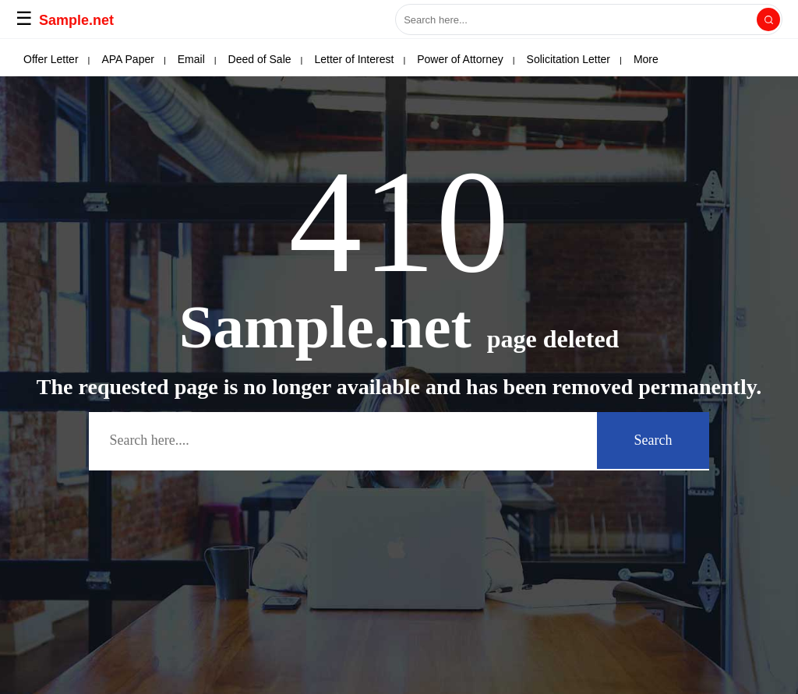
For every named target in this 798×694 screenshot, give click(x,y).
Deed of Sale (259, 59)
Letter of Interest (354, 59)
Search (653, 440)
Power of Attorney (460, 59)
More (646, 59)
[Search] (768, 19)
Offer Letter (51, 59)
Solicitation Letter (568, 59)
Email (191, 59)
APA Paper (127, 59)
